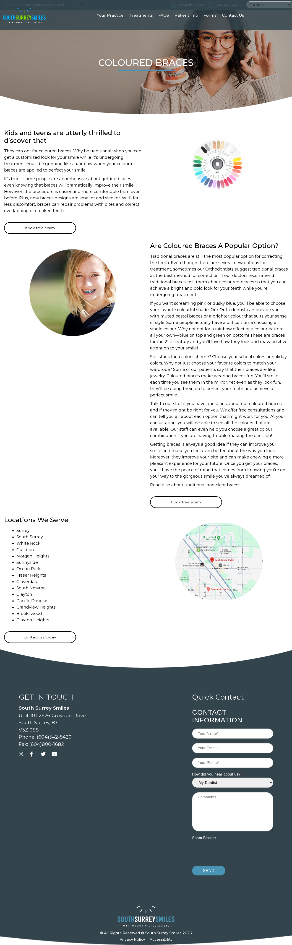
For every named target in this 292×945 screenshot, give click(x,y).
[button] (77, 4)
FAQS (163, 23)
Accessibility (161, 939)
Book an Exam (190, 5)
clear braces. (228, 484)
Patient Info (186, 23)
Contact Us (233, 23)
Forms (209, 23)
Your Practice (110, 23)
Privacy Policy (132, 939)
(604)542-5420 (227, 5)
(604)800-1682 (46, 744)
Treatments (141, 23)
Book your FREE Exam (50, 5)
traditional (195, 484)
